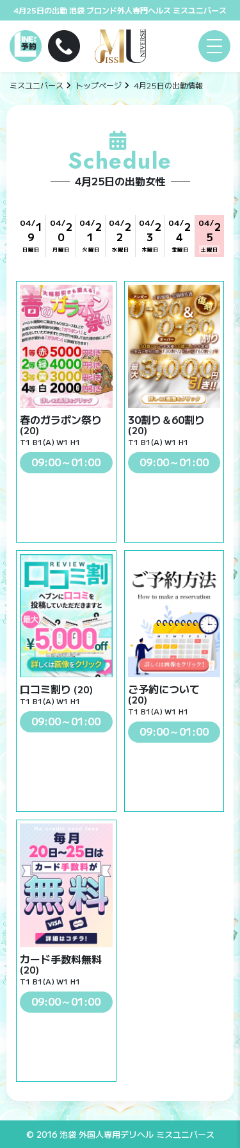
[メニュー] (214, 46)
